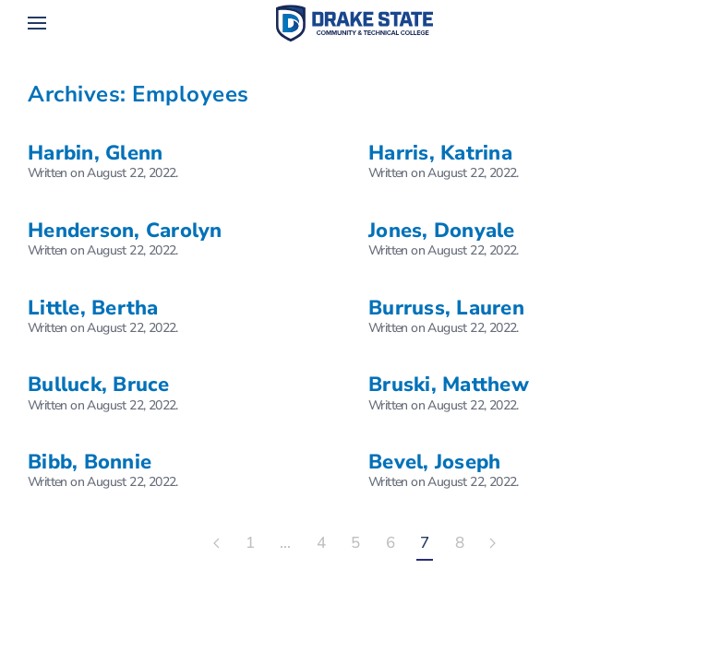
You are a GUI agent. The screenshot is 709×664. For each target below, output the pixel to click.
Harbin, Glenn (95, 153)
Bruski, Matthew (448, 384)
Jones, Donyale (441, 230)
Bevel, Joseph (434, 462)
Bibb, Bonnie (89, 462)
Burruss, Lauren (446, 308)
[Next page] (493, 544)
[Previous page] (216, 544)
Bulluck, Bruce (99, 384)
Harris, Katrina (440, 153)
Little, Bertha (93, 308)
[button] (37, 23)
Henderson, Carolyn (125, 230)
